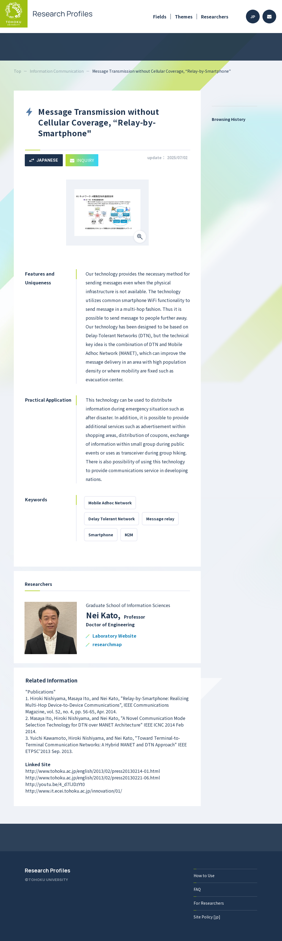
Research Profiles (47, 870)
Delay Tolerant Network (111, 518)
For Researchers (209, 903)
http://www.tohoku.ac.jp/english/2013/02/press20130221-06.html (92, 777)
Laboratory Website (114, 636)
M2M (129, 534)
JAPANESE (43, 160)
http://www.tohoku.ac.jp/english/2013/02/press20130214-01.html (92, 771)
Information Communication (57, 71)
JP (253, 17)
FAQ (197, 889)
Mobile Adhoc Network (110, 502)
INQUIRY (82, 160)
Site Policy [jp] (207, 917)
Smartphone (100, 534)
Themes (183, 16)
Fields (159, 16)
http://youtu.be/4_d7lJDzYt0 (55, 784)
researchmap (107, 644)
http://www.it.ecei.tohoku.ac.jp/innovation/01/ (73, 790)
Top (17, 71)
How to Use (204, 875)
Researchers (214, 16)
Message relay (160, 518)
